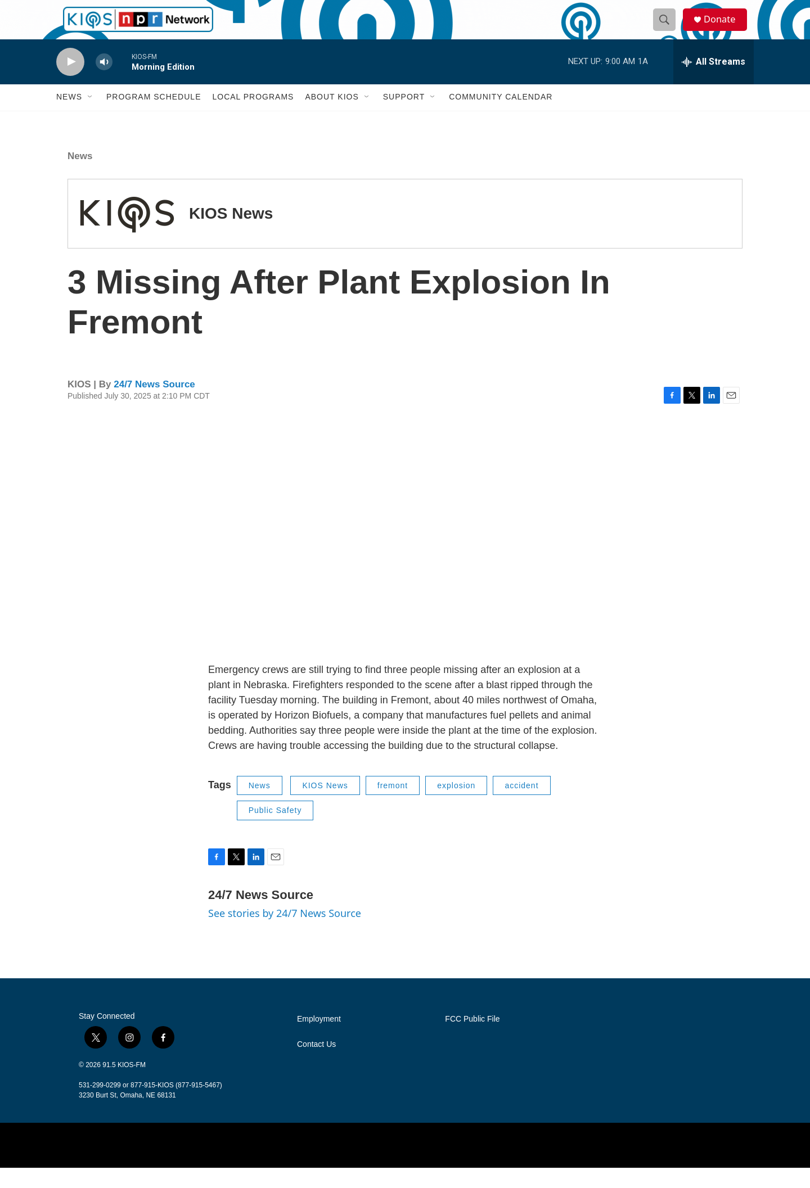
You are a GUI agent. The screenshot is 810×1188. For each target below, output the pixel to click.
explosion (456, 805)
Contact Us (316, 1064)
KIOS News (231, 233)
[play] (70, 81)
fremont (392, 805)
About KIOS (331, 116)
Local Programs (253, 116)
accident (521, 805)
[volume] (104, 81)
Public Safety (275, 829)
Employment (319, 1039)
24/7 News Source (154, 404)
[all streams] (713, 81)
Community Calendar (500, 116)
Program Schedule (153, 116)
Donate (725, 29)
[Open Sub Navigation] (90, 116)
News (69, 116)
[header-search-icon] (668, 30)
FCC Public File (472, 1039)
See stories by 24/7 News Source (284, 932)
